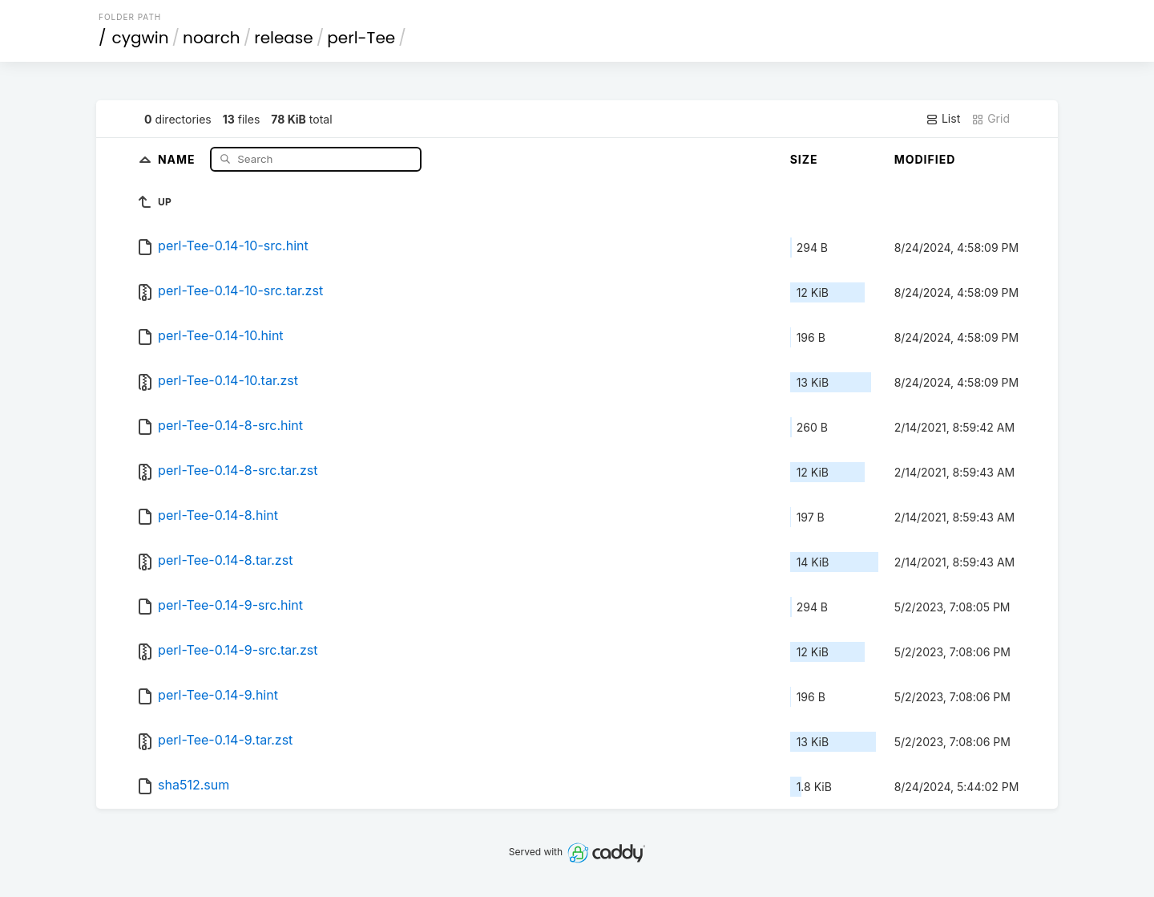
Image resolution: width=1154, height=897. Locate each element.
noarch (211, 37)
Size (804, 159)
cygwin (140, 37)
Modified (925, 159)
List (943, 119)
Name (178, 158)
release (283, 37)
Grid (990, 119)
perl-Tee (361, 37)
